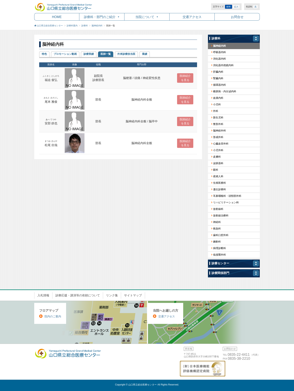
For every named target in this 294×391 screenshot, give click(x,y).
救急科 (217, 228)
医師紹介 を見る (185, 78)
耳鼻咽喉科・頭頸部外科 (227, 195)
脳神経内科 (219, 45)
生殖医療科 (219, 182)
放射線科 (218, 208)
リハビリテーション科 (226, 202)
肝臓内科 (218, 71)
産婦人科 (218, 176)
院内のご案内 (53, 316)
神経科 (217, 222)
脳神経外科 (219, 130)
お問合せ (237, 17)
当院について (144, 17)
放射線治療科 (221, 215)
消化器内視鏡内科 (223, 65)
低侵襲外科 (219, 254)
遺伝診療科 (219, 189)
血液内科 (218, 97)
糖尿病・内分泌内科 (224, 91)
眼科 (215, 169)
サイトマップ (133, 295)
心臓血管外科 (221, 143)
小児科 (217, 104)
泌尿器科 (218, 163)
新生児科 (218, 117)
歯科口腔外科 (221, 235)
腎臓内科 (218, 78)
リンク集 (112, 295)
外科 (215, 110)
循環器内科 (219, 84)
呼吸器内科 (219, 52)
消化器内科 (219, 58)
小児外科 (218, 150)
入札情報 (43, 295)
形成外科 (218, 137)
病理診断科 (219, 248)
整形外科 (218, 124)
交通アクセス (192, 17)
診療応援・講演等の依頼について (77, 295)
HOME (57, 17)
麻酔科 (217, 241)
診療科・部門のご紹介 (100, 17)
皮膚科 (217, 156)
